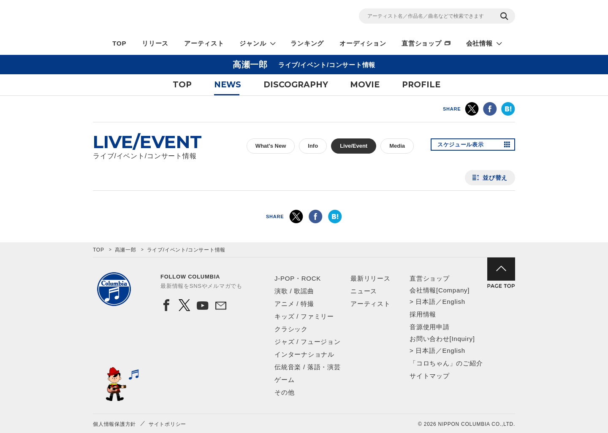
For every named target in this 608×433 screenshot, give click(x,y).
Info (313, 146)
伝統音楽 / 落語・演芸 (307, 367)
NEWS (227, 84)
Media (397, 146)
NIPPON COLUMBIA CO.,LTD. (169, 17)
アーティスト (204, 43)
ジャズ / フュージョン (307, 341)
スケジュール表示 (464, 146)
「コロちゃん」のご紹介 (446, 363)
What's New (270, 146)
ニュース (363, 291)
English (453, 301)
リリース (155, 43)
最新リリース (370, 278)
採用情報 (423, 314)
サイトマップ (430, 375)
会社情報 (479, 43)
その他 (284, 392)
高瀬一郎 (125, 250)
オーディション (362, 43)
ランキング (307, 43)
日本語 (425, 301)
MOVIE (365, 84)
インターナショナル (304, 354)
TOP (119, 43)
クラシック (291, 329)
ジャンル (252, 43)
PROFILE (421, 84)
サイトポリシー (167, 424)
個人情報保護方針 (114, 424)
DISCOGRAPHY (295, 84)
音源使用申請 (430, 326)
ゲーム (284, 379)
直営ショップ (422, 43)
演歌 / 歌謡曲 (294, 291)
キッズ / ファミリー (304, 316)
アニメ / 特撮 (294, 303)
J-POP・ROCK (297, 278)
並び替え (495, 177)
